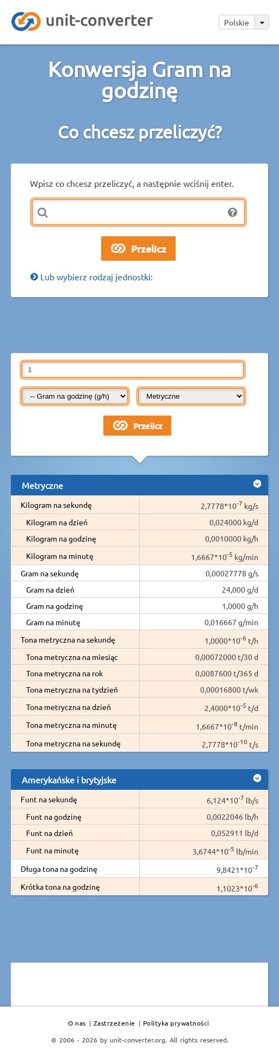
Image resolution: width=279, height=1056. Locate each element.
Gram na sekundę (50, 573)
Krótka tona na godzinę (60, 886)
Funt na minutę (52, 850)
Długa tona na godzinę (59, 868)
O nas (77, 1023)
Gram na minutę (53, 622)
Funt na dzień (49, 833)
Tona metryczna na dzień (68, 707)
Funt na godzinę (54, 816)
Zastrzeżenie (114, 1023)
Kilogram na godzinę (61, 538)
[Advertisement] (140, 324)
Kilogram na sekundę (56, 505)
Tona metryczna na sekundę (68, 639)
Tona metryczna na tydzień (72, 689)
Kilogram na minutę (60, 556)
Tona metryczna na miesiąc (72, 657)
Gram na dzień (50, 589)
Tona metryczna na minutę (71, 725)
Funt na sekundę (49, 799)
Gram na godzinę (54, 606)
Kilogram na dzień (57, 522)
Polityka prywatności (176, 1023)
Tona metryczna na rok (64, 673)
